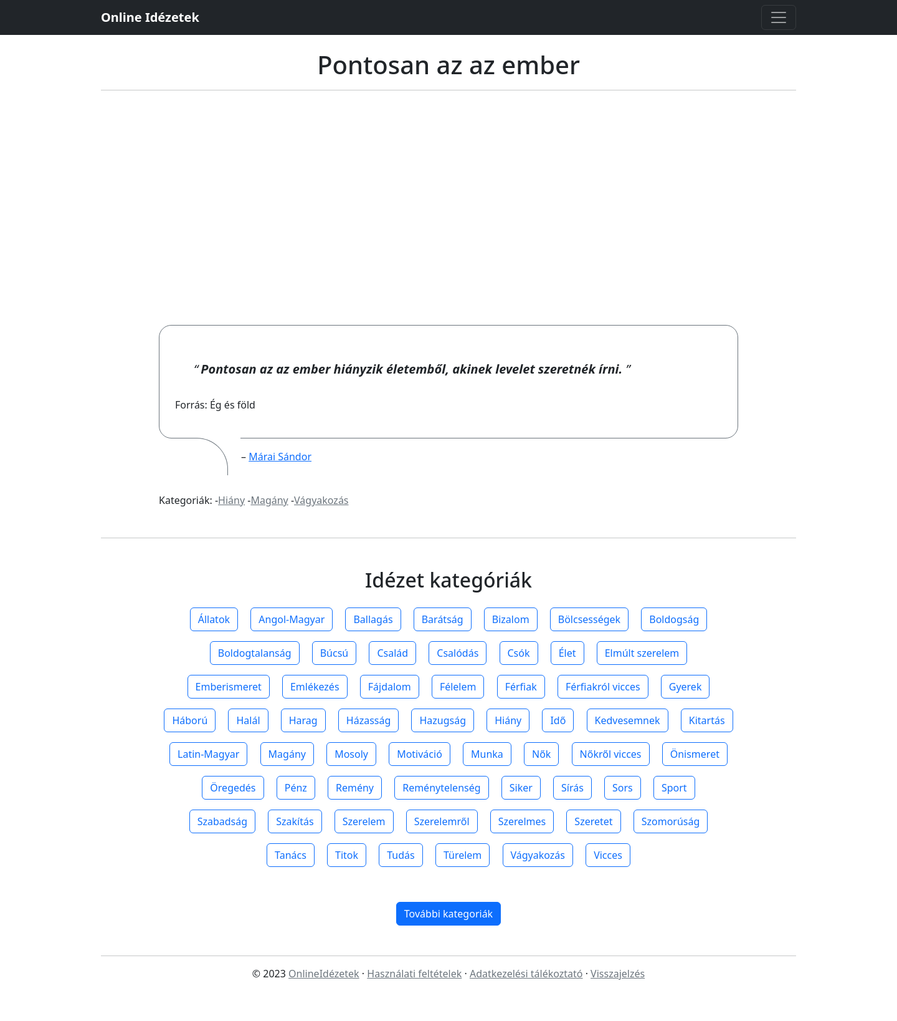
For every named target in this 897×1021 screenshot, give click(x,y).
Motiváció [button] (419, 754)
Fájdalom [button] (389, 687)
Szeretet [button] (593, 821)
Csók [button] (519, 653)
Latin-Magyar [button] (208, 754)
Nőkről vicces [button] (611, 754)
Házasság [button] (368, 720)
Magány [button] (287, 754)
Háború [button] (189, 720)
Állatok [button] (214, 619)
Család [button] (392, 653)
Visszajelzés (618, 973)
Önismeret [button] (694, 754)
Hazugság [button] (442, 720)
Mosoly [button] (351, 754)
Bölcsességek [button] (589, 619)
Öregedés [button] (232, 788)
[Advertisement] (448, 207)
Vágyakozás (321, 500)
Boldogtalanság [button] (255, 653)
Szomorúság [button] (671, 821)
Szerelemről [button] (442, 821)
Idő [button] (558, 720)
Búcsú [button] (334, 653)
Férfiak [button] (521, 687)
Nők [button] (541, 754)
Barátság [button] (442, 619)
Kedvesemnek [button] (627, 720)
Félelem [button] (458, 687)
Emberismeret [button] (229, 687)
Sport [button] (674, 788)
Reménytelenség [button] (441, 788)
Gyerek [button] (685, 687)
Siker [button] (521, 788)
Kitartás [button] (707, 720)
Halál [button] (248, 720)
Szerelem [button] (364, 821)
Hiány (231, 500)
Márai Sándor (280, 456)
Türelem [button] (463, 855)
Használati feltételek (414, 973)
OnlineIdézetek (323, 973)
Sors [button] (622, 788)
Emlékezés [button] (314, 687)
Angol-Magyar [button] (292, 619)
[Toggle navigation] (778, 17)
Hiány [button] (508, 720)
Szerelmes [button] (522, 821)
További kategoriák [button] (448, 914)
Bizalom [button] (510, 619)
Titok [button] (346, 855)
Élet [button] (567, 653)
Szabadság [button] (222, 821)
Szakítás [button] (294, 821)
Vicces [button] (608, 855)
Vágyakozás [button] (538, 855)
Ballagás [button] (372, 619)
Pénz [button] (296, 788)
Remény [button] (355, 788)
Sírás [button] (572, 788)
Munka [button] (487, 754)
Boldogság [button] (674, 619)
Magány (269, 500)
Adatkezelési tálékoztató (526, 973)
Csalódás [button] (457, 653)
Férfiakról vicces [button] (603, 687)
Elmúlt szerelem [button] (642, 653)
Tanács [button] (290, 855)
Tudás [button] (400, 855)
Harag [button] (303, 720)
